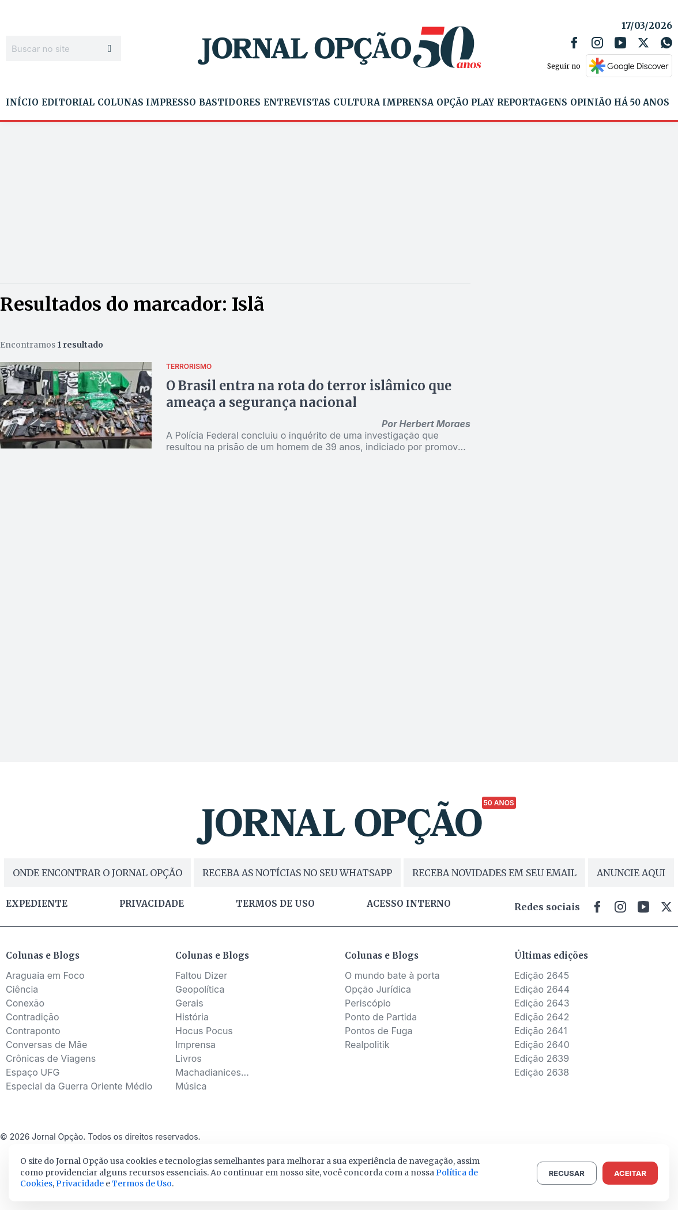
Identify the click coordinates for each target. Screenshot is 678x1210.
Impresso (171, 102)
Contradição (32, 1017)
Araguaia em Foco (45, 975)
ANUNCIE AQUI (631, 873)
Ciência (22, 989)
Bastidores (230, 102)
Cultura (356, 102)
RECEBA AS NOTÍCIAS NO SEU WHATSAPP (297, 873)
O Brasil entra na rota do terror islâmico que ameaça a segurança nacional (308, 394)
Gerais (189, 1003)
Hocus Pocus (204, 1030)
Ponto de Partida (381, 1017)
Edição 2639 (541, 1058)
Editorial (68, 102)
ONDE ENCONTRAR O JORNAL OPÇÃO (97, 873)
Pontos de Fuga (379, 1030)
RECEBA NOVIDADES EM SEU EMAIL (494, 873)
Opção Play (465, 102)
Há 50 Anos (641, 102)
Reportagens (532, 102)
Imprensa (408, 102)
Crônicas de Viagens (51, 1058)
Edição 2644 (542, 989)
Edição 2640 (542, 1044)
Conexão (25, 1003)
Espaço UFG (33, 1072)
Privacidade (151, 904)
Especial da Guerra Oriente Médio (79, 1086)
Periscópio (368, 1003)
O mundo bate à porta (392, 975)
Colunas (120, 102)
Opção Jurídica (378, 989)
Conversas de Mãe (46, 1044)
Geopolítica (199, 989)
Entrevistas (296, 102)
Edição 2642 (541, 1017)
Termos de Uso (142, 1183)
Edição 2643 (542, 1003)
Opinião (591, 102)
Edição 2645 (541, 975)
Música (191, 1086)
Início (22, 102)
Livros (188, 1058)
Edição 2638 (541, 1072)
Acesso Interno (409, 904)
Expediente (36, 904)
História (192, 1017)
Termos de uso (275, 904)
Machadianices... (212, 1072)
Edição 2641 (540, 1030)
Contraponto (33, 1030)
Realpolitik (367, 1044)
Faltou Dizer (201, 975)
